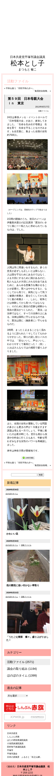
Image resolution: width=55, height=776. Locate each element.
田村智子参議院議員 (16, 747)
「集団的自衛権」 (41, 91)
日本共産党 (12, 733)
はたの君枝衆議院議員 (17, 740)
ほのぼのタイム (12, 494)
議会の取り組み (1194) (22, 668)
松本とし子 (28, 63)
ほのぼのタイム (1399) (22, 675)
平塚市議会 (12, 753)
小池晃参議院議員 (15, 743)
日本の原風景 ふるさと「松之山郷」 (24, 757)
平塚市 (10, 750)
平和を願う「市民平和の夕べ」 (20, 88)
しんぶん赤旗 (13, 736)
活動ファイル (43, 111)
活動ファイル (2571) (20, 662)
